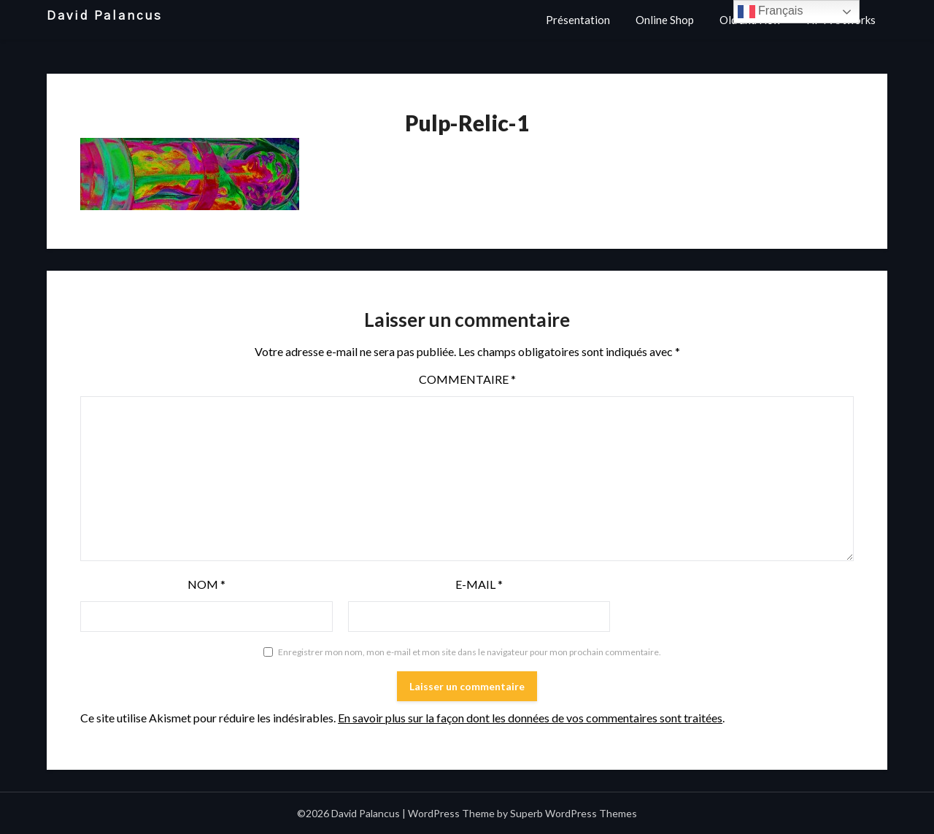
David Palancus (105, 15)
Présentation (578, 19)
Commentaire (467, 379)
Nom (206, 584)
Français (770, 11)
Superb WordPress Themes (573, 813)
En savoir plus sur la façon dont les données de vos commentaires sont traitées (530, 718)
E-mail (479, 584)
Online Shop (665, 19)
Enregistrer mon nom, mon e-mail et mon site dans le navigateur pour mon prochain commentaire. (469, 651)
